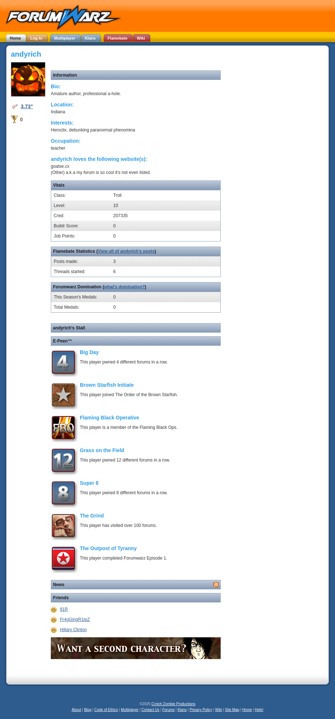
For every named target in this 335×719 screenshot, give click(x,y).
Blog (87, 710)
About (76, 710)
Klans (182, 710)
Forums (168, 710)
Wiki (218, 710)
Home (247, 710)
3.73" (27, 106)
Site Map (232, 710)
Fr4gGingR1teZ (75, 619)
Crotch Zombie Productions (173, 704)
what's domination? (124, 286)
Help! (259, 710)
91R (64, 609)
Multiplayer (129, 710)
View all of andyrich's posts (126, 251)
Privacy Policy (200, 710)
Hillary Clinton (73, 629)
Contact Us (150, 710)
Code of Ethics (106, 710)
